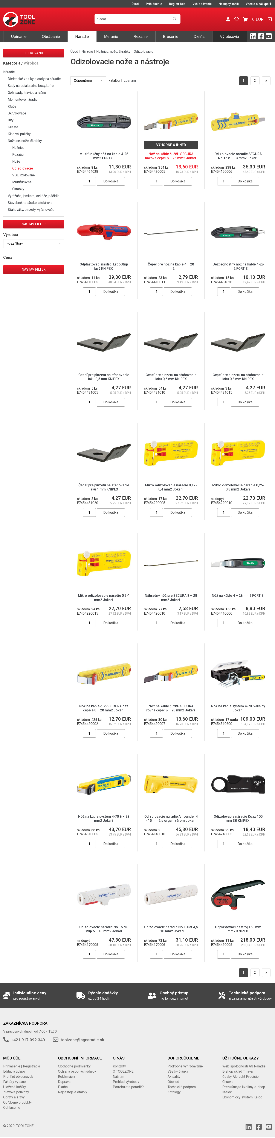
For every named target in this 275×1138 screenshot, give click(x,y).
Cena (7, 257)
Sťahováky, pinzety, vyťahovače (31, 210)
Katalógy (174, 1092)
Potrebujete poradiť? (128, 1087)
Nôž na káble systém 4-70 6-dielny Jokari (238, 708)
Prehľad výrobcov (126, 1082)
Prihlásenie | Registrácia (21, 1066)
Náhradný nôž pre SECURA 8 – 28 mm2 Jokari (171, 598)
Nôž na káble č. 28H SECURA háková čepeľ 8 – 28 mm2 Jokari (171, 156)
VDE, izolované (23, 175)
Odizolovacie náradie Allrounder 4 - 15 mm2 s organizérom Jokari (171, 818)
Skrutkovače (17, 113)
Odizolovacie (22, 168)
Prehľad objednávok (18, 1077)
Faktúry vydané (14, 1082)
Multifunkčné (22, 182)
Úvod (135, 4)
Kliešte (13, 127)
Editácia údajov (14, 1071)
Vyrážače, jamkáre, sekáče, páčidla (33, 196)
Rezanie (140, 36)
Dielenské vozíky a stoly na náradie (34, 79)
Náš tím (118, 1077)
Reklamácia (66, 1077)
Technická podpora (182, 1087)
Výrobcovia (229, 36)
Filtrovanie (33, 53)
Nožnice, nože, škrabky (25, 141)
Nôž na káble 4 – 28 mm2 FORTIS (238, 596)
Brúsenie (170, 36)
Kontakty (119, 1066)
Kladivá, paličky (19, 134)
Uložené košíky (14, 1087)
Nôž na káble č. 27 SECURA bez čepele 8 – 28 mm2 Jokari (103, 708)
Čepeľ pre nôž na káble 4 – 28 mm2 (171, 266)
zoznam (130, 81)
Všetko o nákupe (259, 4)
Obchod (173, 1082)
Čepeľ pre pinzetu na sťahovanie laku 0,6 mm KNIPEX (171, 377)
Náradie (82, 36)
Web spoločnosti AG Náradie (244, 1066)
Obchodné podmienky (74, 1066)
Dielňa (199, 36)
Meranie (111, 36)
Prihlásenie (154, 4)
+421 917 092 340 (28, 1039)
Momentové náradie (23, 99)
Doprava (64, 1082)
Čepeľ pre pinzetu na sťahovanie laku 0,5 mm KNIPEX (103, 377)
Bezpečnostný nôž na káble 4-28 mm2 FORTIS (238, 266)
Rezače (18, 155)
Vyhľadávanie (202, 4)
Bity (11, 120)
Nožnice (18, 148)
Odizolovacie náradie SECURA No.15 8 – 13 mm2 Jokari (238, 156)
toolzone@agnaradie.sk (82, 1039)
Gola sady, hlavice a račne (27, 93)
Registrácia (177, 4)
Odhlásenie (11, 1108)
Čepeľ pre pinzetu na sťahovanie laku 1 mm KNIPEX (103, 487)
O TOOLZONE (123, 1071)
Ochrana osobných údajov (77, 1071)
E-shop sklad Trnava (237, 1071)
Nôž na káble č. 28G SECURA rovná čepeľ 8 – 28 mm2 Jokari (171, 708)
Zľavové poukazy (16, 1092)
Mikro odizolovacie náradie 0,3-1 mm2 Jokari (104, 598)
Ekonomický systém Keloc (242, 1097)
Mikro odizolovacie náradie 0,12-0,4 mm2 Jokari (171, 487)
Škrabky (18, 189)
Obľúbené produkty (17, 1102)
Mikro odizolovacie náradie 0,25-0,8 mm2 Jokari (238, 487)
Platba (63, 1087)
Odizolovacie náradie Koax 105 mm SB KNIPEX (238, 818)
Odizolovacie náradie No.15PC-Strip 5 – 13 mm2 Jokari (103, 929)
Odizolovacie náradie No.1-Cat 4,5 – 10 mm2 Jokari (171, 929)
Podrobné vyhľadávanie (185, 1066)
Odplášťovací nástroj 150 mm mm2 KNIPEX (238, 929)
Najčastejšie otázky (72, 1092)
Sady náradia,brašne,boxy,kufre (31, 86)
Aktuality (174, 1077)
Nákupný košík (229, 4)
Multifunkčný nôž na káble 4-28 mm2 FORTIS (103, 156)
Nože (16, 161)
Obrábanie (51, 36)
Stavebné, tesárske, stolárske (30, 203)
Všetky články (178, 1071)
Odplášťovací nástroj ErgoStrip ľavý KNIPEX (104, 266)
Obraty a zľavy (14, 1097)
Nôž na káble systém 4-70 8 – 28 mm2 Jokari (103, 818)
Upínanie (18, 36)
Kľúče (12, 106)
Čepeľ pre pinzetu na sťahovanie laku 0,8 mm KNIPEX (238, 377)
